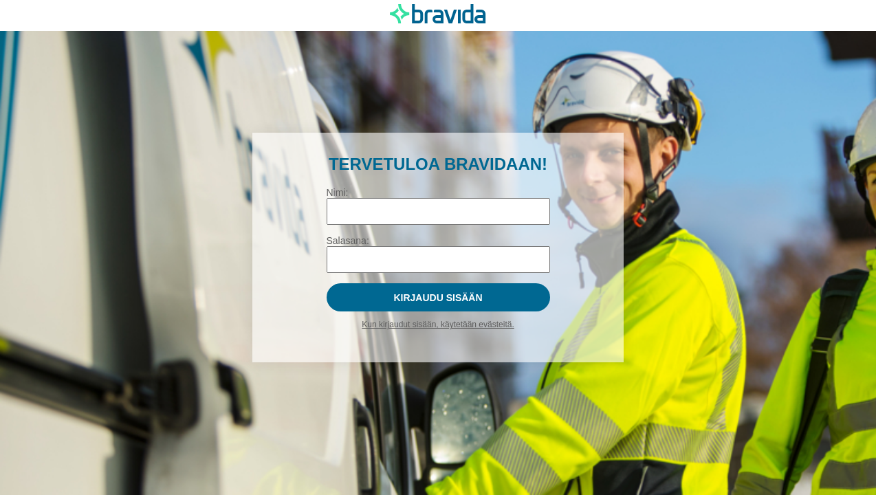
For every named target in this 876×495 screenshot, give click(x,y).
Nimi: (338, 192)
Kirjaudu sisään (437, 297)
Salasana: (348, 240)
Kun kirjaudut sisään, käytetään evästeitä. (438, 324)
